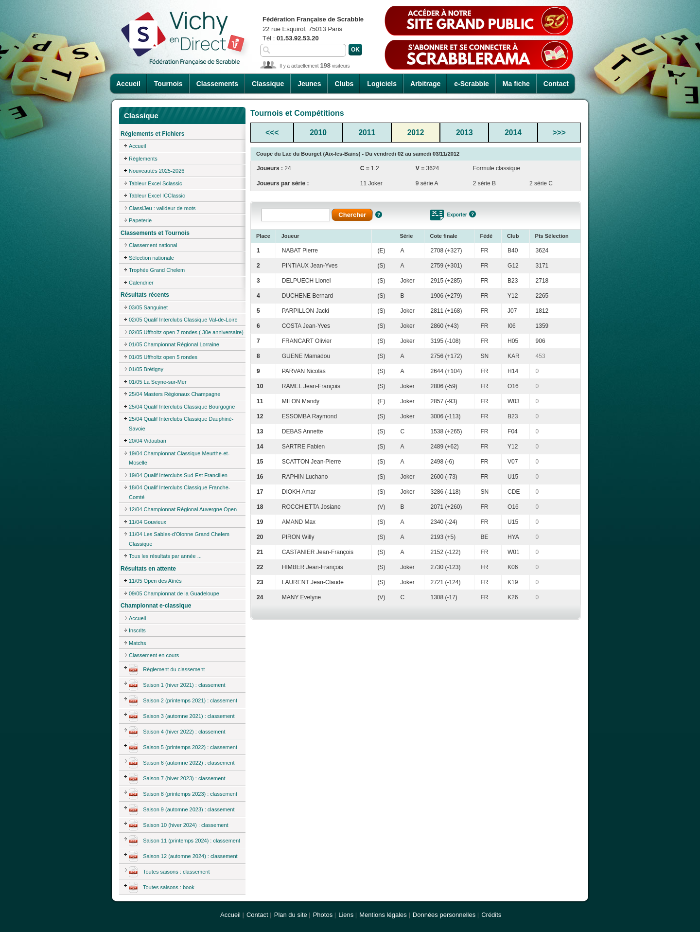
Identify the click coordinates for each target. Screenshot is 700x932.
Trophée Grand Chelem (157, 270)
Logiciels (382, 84)
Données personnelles (444, 914)
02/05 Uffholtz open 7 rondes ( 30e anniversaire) (186, 332)
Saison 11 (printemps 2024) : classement (184, 841)
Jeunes (309, 84)
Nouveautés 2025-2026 (156, 171)
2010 (318, 132)
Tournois (168, 84)
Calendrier (141, 283)
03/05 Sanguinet (148, 307)
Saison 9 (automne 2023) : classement (182, 810)
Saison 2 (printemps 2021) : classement (183, 701)
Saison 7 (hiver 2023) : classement (177, 778)
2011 (366, 132)
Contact (556, 84)
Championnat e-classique (156, 605)
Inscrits (137, 630)
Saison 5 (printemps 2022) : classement (183, 747)
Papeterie (140, 220)
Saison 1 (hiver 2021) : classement (177, 685)
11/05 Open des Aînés (155, 581)
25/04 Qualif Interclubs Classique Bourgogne (182, 407)
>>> (559, 132)
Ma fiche (516, 84)
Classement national (153, 245)
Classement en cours (154, 655)
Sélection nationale (151, 258)
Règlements (143, 158)
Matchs (137, 643)
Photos (322, 914)
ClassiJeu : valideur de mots (162, 208)
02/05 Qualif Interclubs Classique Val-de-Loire (183, 320)
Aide (379, 214)
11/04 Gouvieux (147, 522)
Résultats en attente (148, 568)
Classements (217, 84)
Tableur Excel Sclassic (155, 183)
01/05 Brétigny (146, 369)
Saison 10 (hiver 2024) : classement (178, 825)
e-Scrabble (471, 84)
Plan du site (290, 914)
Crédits (491, 914)
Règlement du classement (167, 669)
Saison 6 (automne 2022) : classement (182, 763)
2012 (415, 132)
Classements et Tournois (155, 233)
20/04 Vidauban (147, 441)
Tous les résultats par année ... (165, 556)
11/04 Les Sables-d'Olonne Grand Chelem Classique (179, 539)
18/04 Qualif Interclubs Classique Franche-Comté (179, 492)
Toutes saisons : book (161, 887)
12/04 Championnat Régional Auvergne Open (183, 509)
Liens (345, 914)
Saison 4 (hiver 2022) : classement (177, 732)
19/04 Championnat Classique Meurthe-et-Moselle (179, 458)
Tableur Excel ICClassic (157, 195)
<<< (272, 132)
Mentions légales (383, 914)
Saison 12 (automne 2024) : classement (183, 856)
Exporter (457, 214)
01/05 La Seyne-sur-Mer (158, 382)
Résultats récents (145, 294)
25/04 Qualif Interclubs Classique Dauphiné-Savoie (181, 423)
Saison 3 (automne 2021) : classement (182, 716)
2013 (464, 132)
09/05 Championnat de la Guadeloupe (174, 593)
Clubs (343, 84)
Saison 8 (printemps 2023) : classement (183, 794)
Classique (268, 84)
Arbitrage (425, 84)
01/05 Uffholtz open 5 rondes (163, 357)
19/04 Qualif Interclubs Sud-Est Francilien (178, 475)
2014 (513, 132)
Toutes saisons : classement (169, 872)
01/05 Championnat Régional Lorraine (174, 344)
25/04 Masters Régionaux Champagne (174, 394)
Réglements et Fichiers (152, 133)
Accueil (128, 84)
